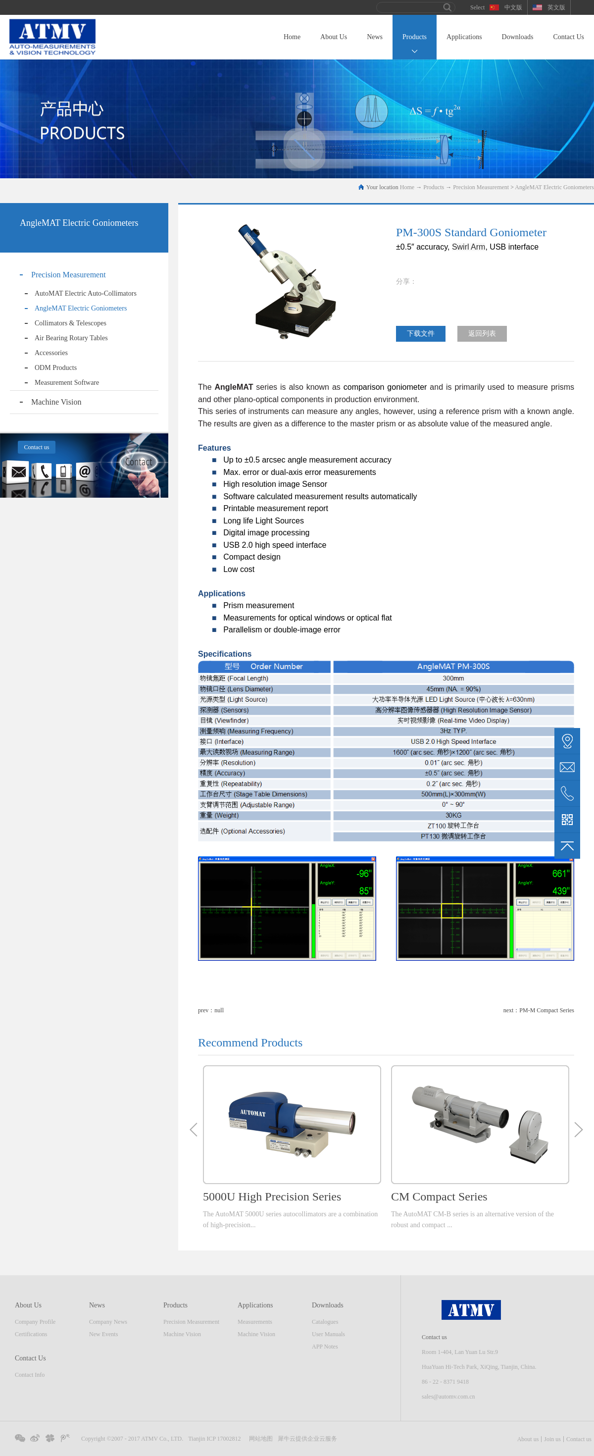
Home (292, 37)
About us (528, 1439)
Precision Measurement (481, 187)
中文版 (513, 7)
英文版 (556, 7)
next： (538, 1010)
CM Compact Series (439, 1196)
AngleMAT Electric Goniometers (554, 187)
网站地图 (259, 1438)
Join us (552, 1439)
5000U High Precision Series (272, 1196)
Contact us (579, 1439)
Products (433, 187)
